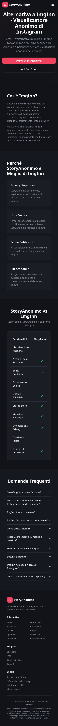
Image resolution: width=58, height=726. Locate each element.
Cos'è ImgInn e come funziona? (29, 492)
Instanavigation (37, 638)
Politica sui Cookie (15, 685)
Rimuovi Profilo (14, 689)
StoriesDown (36, 622)
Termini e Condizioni (16, 677)
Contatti (11, 664)
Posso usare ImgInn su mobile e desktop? (29, 538)
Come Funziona (14, 660)
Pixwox (10, 622)
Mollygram (35, 634)
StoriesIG (11, 626)
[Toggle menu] (53, 4)
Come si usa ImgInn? (29, 528)
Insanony (11, 638)
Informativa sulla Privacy (18, 681)
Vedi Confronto (29, 69)
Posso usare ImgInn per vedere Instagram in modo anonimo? (29, 502)
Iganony (11, 634)
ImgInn (33, 630)
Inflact (10, 630)
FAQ (9, 655)
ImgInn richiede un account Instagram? (29, 566)
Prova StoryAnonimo (29, 60)
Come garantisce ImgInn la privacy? (29, 576)
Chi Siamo (11, 651)
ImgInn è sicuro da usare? (29, 512)
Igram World (36, 626)
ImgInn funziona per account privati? (29, 520)
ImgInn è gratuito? (29, 556)
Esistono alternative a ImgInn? (29, 548)
